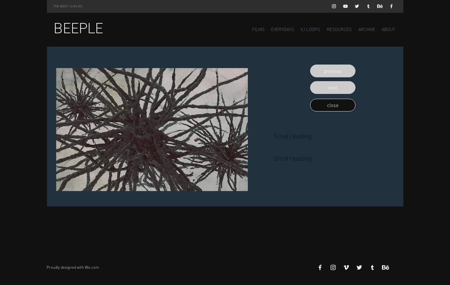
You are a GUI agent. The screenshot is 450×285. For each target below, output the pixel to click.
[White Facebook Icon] (391, 6)
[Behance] (380, 6)
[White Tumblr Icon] (368, 6)
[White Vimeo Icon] (346, 267)
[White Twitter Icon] (357, 6)
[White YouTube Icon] (345, 6)
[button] (332, 71)
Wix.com (92, 267)
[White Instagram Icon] (334, 6)
